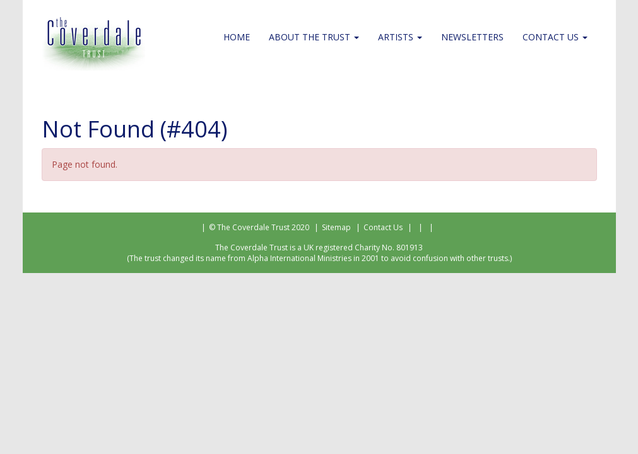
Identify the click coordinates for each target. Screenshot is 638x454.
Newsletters (472, 37)
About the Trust (314, 37)
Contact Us (555, 37)
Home (236, 37)
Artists (400, 37)
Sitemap (336, 227)
